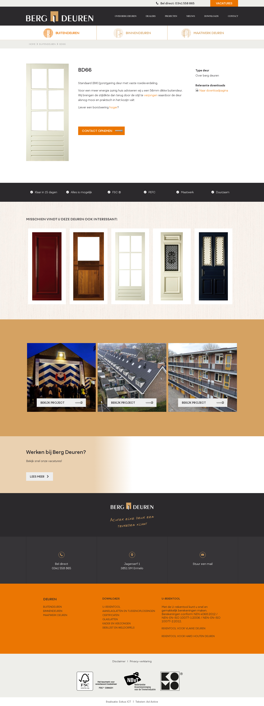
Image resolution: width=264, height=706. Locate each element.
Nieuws (190, 16)
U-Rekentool (111, 606)
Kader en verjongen (116, 623)
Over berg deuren (125, 16)
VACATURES (224, 3)
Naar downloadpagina (213, 90)
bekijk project (61, 403)
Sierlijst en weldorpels (118, 627)
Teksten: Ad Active (147, 701)
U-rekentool (171, 598)
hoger (113, 107)
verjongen (150, 95)
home (32, 44)
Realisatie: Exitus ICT (118, 701)
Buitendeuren (67, 33)
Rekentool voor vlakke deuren (183, 628)
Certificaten (110, 615)
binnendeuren (52, 611)
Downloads (211, 16)
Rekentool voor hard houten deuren (188, 636)
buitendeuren (52, 606)
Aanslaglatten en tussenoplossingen (128, 611)
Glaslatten (110, 619)
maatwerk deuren (55, 615)
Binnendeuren (138, 33)
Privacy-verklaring (141, 661)
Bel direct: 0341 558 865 (175, 3)
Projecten (171, 16)
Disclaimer (118, 661)
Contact (233, 16)
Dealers (151, 16)
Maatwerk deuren (208, 33)
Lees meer (39, 476)
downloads (111, 598)
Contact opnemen (102, 131)
